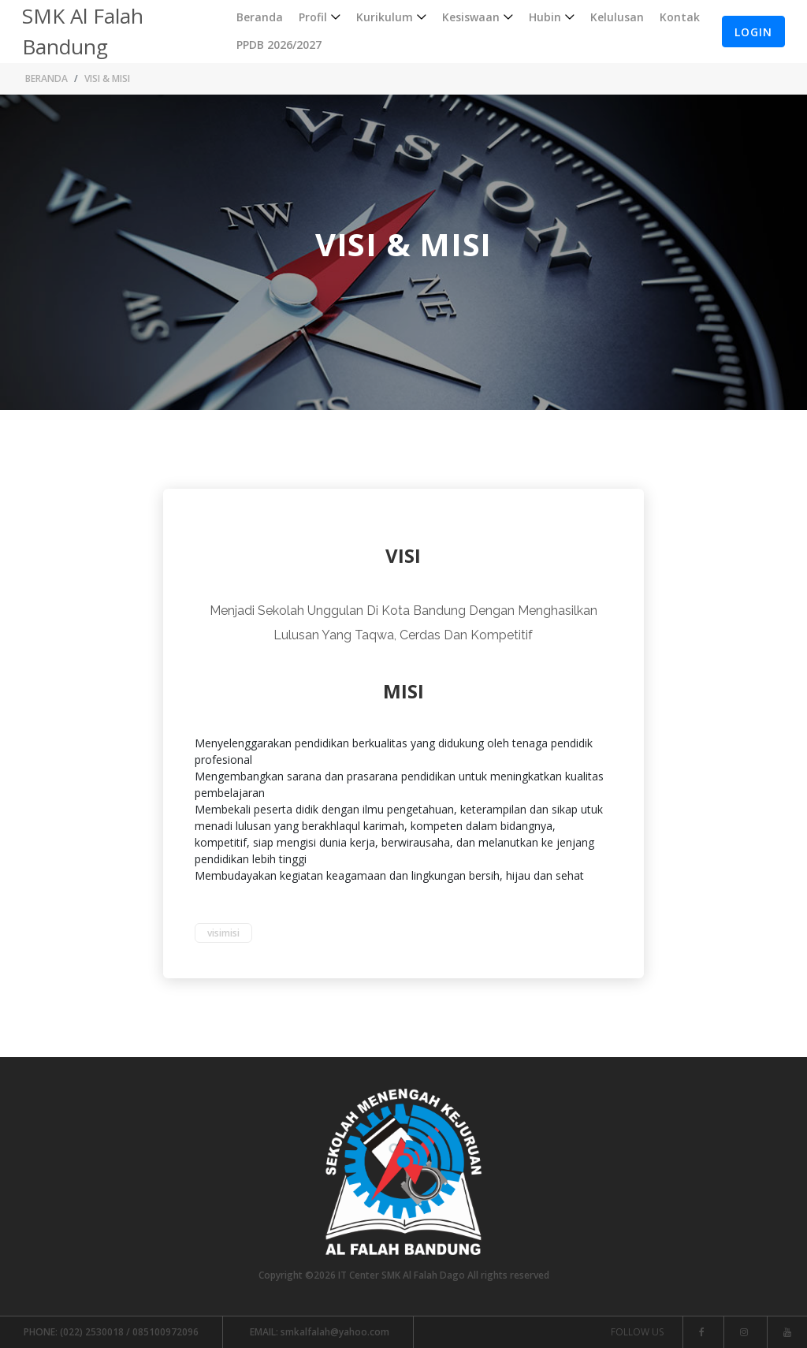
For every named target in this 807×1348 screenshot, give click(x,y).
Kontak (680, 16)
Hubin (545, 16)
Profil (313, 16)
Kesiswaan (471, 16)
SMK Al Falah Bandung (82, 31)
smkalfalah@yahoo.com (319, 1332)
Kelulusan (617, 16)
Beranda (259, 16)
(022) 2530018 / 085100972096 (111, 1332)
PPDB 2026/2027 (279, 44)
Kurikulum (384, 16)
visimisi (223, 933)
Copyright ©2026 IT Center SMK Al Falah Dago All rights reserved (403, 1275)
